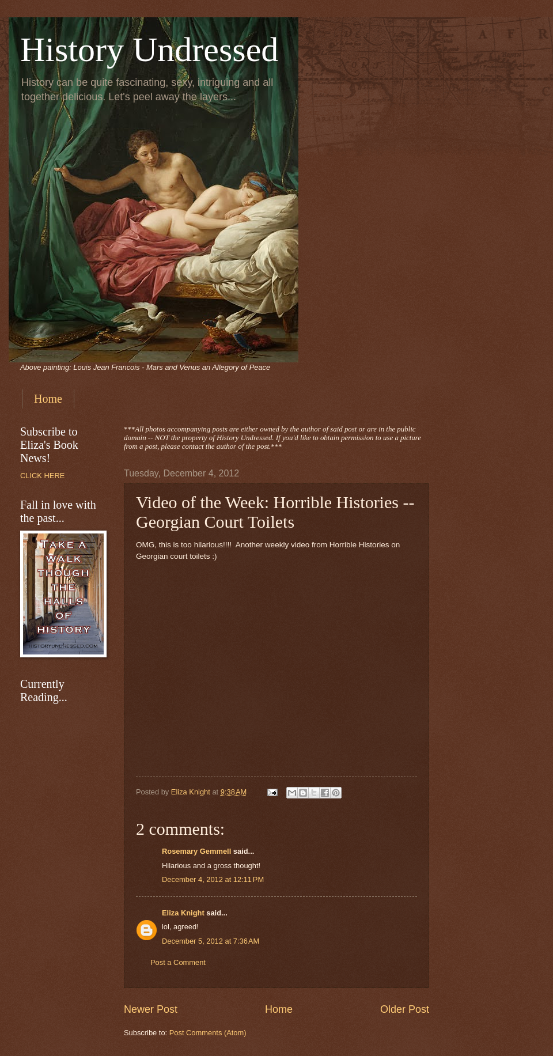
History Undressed (149, 50)
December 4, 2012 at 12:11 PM (213, 879)
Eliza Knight (183, 913)
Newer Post (150, 1009)
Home (48, 398)
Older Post (404, 1009)
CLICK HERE (42, 475)
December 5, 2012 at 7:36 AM (210, 941)
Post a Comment (178, 962)
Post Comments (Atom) (208, 1032)
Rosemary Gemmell (196, 851)
